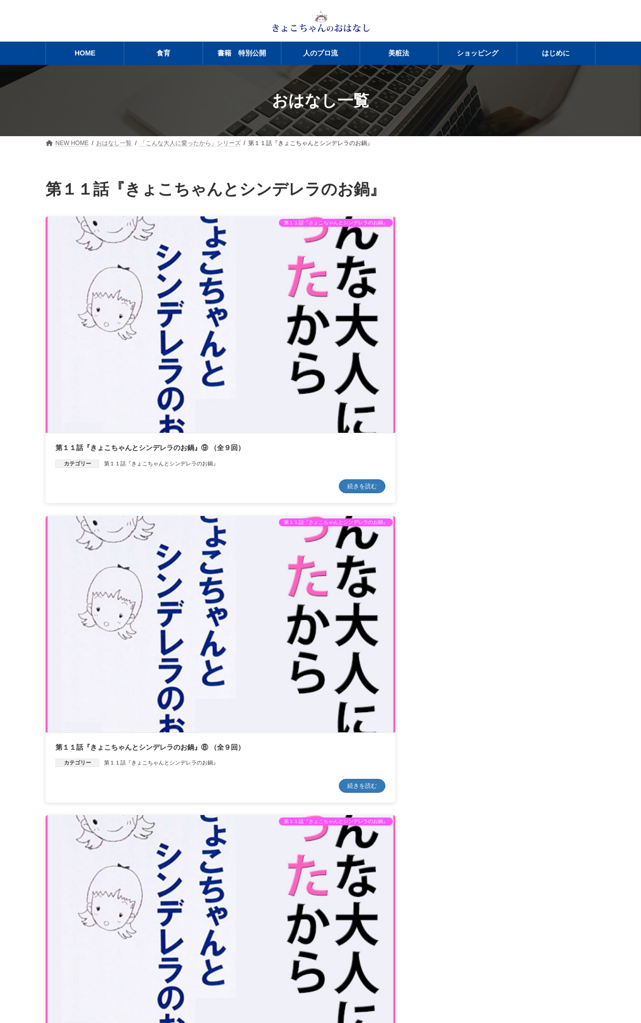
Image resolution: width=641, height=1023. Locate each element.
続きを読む (186, 393)
